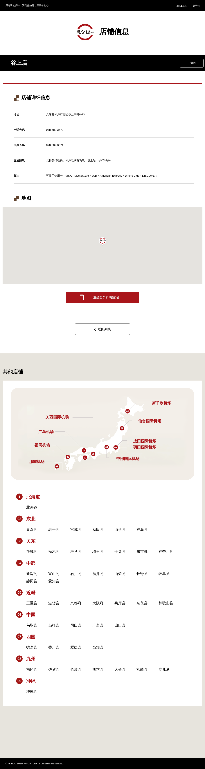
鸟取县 (31, 625)
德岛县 (31, 647)
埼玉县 (97, 551)
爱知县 (53, 581)
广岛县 (97, 625)
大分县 (119, 669)
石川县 (75, 574)
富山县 (53, 574)
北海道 (31, 507)
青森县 (31, 529)
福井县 (97, 574)
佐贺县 (53, 669)
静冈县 (31, 581)
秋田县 (97, 529)
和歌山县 (166, 603)
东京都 (142, 551)
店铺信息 (102, 32)
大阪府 (97, 603)
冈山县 (75, 625)
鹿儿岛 (164, 669)
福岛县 (142, 529)
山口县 (119, 625)
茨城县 (31, 551)
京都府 (75, 603)
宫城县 (75, 529)
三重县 (31, 603)
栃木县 (53, 551)
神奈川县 (166, 551)
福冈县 (31, 669)
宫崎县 (142, 669)
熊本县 (97, 669)
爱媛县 (75, 647)
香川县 (53, 647)
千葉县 (119, 551)
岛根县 (53, 625)
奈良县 (142, 603)
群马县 (75, 551)
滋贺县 (53, 603)
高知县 (97, 647)
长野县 (142, 574)
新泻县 (31, 574)
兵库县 (119, 603)
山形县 (119, 529)
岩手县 (53, 529)
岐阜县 (164, 574)
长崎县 (75, 669)
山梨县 (119, 574)
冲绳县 (31, 691)
